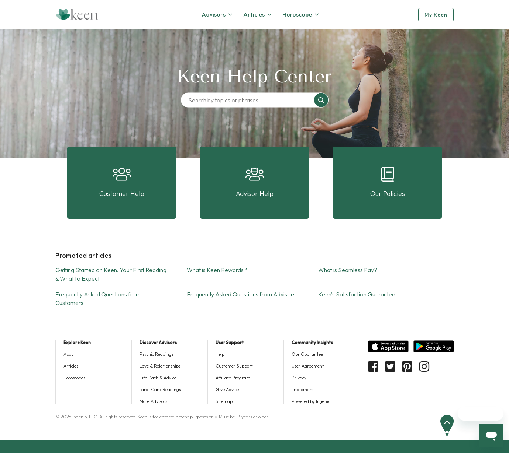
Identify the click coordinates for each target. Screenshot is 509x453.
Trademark (303, 389)
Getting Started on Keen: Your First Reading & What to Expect (110, 274)
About (69, 354)
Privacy (299, 377)
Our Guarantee (307, 354)
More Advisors (153, 401)
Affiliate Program (233, 377)
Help (220, 354)
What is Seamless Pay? (347, 270)
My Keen (436, 14)
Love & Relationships (160, 366)
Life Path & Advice (158, 377)
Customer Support (234, 366)
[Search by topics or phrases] (249, 100)
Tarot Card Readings (160, 389)
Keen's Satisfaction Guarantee (356, 294)
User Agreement (308, 366)
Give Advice (227, 389)
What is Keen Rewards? (217, 270)
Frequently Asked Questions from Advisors (241, 294)
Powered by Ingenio (311, 401)
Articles (70, 366)
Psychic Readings (156, 354)
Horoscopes (74, 377)
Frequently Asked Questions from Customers (98, 298)
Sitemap (224, 401)
